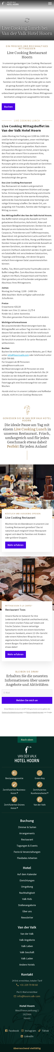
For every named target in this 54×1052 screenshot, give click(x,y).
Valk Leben (27, 946)
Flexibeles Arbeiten (27, 858)
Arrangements (27, 833)
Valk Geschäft (27, 952)
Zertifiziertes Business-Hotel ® (14, 788)
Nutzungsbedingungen (34, 712)
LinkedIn (27, 1036)
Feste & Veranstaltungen (27, 851)
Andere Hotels (27, 964)
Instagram (28, 1030)
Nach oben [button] (27, 739)
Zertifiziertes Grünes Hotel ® (14, 803)
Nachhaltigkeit (27, 892)
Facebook (12, 1030)
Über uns (27, 911)
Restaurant (27, 839)
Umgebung (27, 886)
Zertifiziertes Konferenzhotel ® (39, 788)
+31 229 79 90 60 (27, 984)
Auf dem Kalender (27, 874)
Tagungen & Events (27, 845)
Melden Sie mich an (27, 700)
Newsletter (27, 917)
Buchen (8, 106)
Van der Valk (40, 801)
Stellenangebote (27, 905)
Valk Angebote (27, 940)
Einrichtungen (27, 880)
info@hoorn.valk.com (18, 355)
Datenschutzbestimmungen (12, 712)
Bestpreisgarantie (14, 775)
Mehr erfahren (15, 545)
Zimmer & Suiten (27, 827)
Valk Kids (27, 899)
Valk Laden (27, 958)
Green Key (40, 775)
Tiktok (43, 1030)
